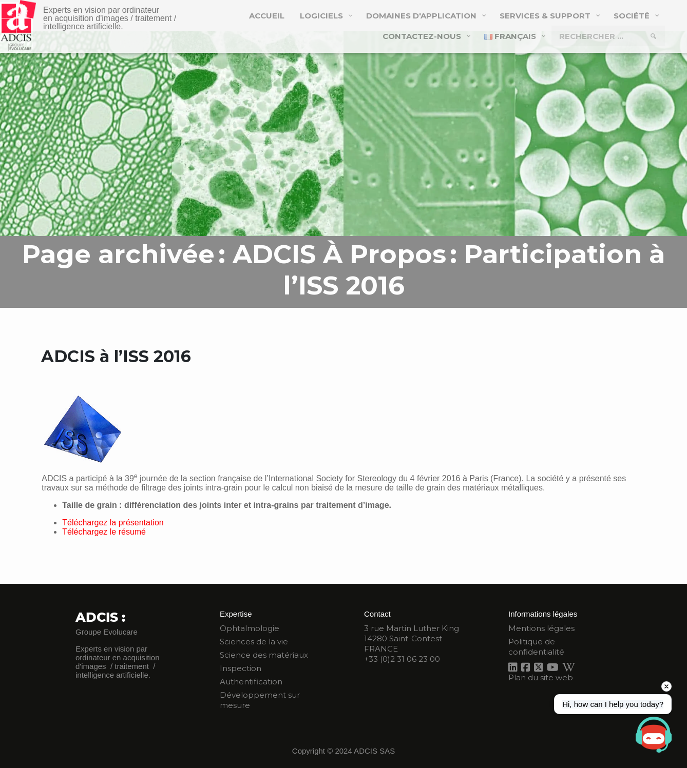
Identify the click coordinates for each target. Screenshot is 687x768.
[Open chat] (654, 735)
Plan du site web (540, 677)
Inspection (240, 668)
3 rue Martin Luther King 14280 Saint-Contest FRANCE (411, 638)
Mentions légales (541, 628)
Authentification (251, 681)
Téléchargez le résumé (104, 531)
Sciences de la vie (254, 641)
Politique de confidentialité (536, 647)
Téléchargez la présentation (112, 522)
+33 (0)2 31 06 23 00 (402, 659)
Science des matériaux (264, 655)
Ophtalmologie (249, 628)
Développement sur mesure (260, 700)
